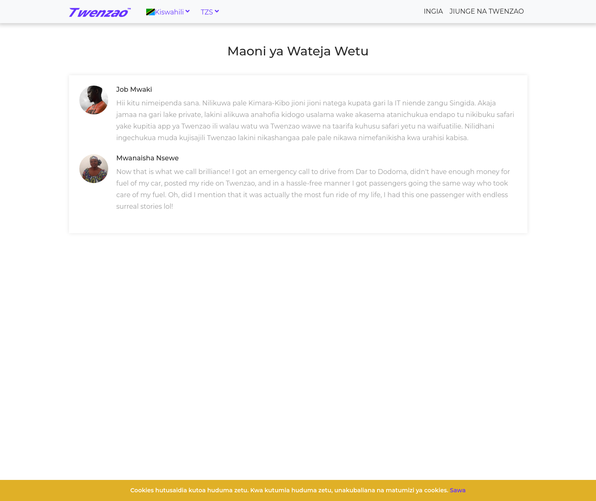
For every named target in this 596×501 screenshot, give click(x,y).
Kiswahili (165, 12)
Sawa (457, 490)
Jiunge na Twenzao (487, 11)
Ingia (433, 11)
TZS (207, 12)
